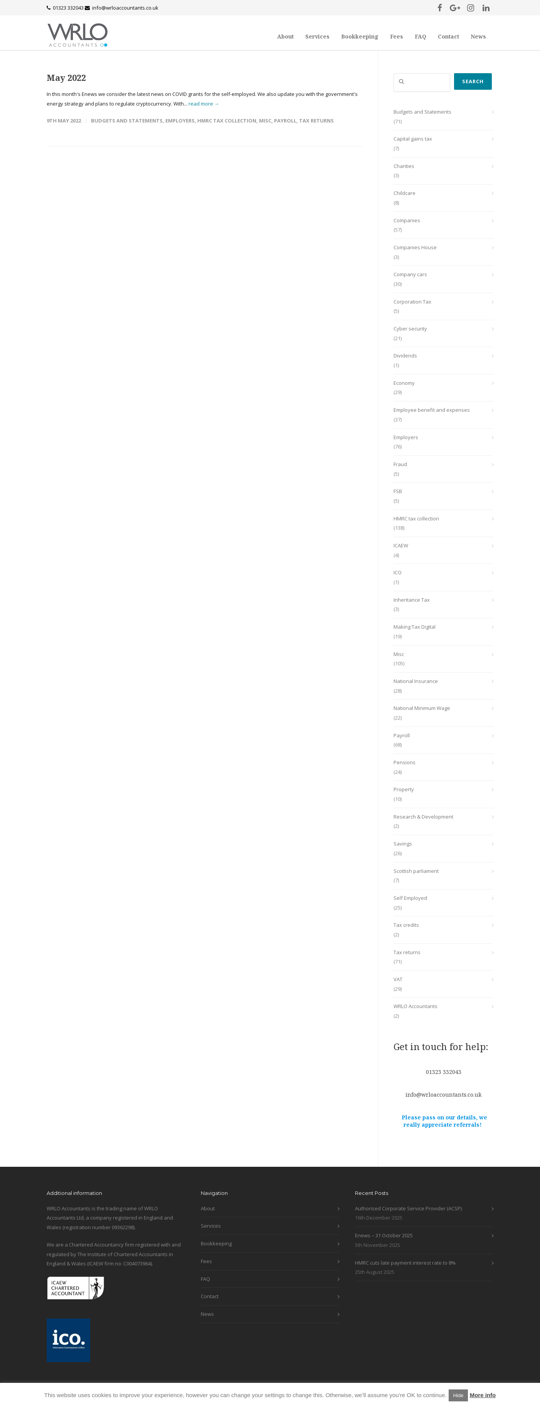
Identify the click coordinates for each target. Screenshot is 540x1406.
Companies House (415, 247)
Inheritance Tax (412, 599)
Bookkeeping (360, 36)
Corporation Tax (412, 301)
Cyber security (410, 328)
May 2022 (66, 77)
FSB (398, 491)
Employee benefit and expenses (432, 409)
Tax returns (316, 120)
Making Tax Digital (415, 626)
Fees (396, 36)
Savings (403, 843)
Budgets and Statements (127, 120)
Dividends (405, 355)
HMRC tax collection (226, 120)
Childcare (405, 193)
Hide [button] (458, 1395)
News (478, 36)
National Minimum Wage (422, 708)
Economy (404, 382)
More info (483, 1395)
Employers (180, 120)
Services (317, 36)
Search (473, 81)
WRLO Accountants (415, 1006)
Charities (404, 166)
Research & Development (423, 816)
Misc (265, 120)
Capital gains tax (413, 138)
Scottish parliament (416, 870)
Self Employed (410, 897)
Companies (407, 220)
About (285, 36)
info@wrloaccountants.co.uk (125, 7)
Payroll (285, 120)
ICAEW (401, 545)
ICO (398, 572)
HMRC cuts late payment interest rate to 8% (405, 1262)
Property (404, 789)
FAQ (420, 36)
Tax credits (406, 924)
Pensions (405, 762)
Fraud (400, 464)
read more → (203, 103)
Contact (448, 36)
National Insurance (416, 681)
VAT (398, 979)
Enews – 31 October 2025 (384, 1235)
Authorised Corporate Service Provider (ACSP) (408, 1208)
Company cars (410, 274)
